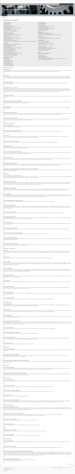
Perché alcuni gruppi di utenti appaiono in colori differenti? (46, 28)
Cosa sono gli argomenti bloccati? (8, 64)
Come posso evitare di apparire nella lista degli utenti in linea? (12, 34)
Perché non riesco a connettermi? (8, 27)
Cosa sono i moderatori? (41, 24)
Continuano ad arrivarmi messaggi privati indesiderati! (45, 33)
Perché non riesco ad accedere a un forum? (10, 49)
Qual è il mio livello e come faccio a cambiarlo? (10, 40)
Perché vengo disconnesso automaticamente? (10, 30)
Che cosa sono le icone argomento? (9, 65)
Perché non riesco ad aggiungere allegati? (9, 50)
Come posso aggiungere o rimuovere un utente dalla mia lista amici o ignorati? (49, 38)
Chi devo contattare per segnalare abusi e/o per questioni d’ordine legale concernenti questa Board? (52, 58)
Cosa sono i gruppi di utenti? (42, 25)
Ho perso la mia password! (7, 29)
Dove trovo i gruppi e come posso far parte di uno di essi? (46, 26)
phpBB (7, 467)
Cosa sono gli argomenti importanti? (9, 63)
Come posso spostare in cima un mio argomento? (10, 55)
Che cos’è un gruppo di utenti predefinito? (44, 29)
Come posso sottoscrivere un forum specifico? (44, 49)
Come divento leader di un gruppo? (43, 27)
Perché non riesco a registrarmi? (8, 25)
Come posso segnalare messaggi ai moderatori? (10, 52)
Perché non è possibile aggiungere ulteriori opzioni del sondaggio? (13, 47)
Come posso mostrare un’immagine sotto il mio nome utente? (12, 38)
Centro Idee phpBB (40, 447)
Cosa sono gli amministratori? (42, 23)
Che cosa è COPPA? (6, 24)
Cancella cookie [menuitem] (60, 467)
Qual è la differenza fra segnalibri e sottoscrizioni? (45, 47)
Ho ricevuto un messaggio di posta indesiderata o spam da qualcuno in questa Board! (50, 34)
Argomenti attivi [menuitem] (70, 4)
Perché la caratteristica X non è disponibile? (44, 57)
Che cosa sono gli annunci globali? (8, 61)
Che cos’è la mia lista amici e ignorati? (43, 37)
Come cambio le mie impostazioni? (8, 33)
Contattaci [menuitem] (55, 467)
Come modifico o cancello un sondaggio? (9, 48)
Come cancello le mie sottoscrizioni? (43, 50)
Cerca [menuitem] (6, 15)
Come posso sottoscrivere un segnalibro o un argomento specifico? (47, 48)
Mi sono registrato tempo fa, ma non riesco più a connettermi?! (12, 28)
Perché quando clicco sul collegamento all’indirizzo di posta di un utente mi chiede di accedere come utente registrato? (20, 41)
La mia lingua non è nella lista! (8, 37)
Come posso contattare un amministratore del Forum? (45, 59)
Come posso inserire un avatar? (8, 39)
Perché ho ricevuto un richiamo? (8, 51)
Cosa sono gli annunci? (7, 62)
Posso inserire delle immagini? (8, 60)
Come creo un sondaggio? (7, 46)
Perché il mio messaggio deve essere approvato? (10, 54)
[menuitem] (4, 470)
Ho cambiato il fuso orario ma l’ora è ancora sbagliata (11, 36)
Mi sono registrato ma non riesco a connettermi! (10, 26)
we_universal (5, 469)
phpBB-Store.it (9, 468)
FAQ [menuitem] (3, 15)
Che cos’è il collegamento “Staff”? (43, 30)
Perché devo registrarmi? (7, 23)
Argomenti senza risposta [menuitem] (63, 4)
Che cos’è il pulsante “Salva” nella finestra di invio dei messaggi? (13, 53)
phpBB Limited (25, 441)
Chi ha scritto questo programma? (43, 56)
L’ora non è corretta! (6, 35)
